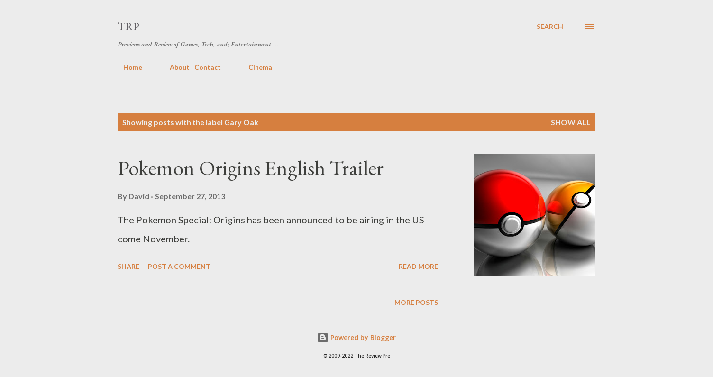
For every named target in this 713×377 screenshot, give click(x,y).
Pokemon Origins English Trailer (251, 167)
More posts (416, 302)
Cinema (254, 67)
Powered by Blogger (356, 337)
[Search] (550, 26)
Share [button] (128, 266)
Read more (418, 266)
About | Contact (189, 67)
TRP (128, 26)
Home (127, 67)
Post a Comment (179, 266)
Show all (571, 122)
